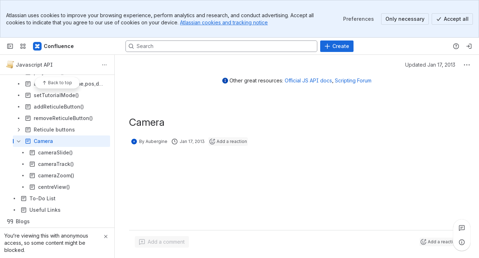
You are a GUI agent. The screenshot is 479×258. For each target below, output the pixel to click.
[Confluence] (54, 46)
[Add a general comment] (162, 242)
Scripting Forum (353, 80)
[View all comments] (462, 228)
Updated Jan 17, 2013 (430, 65)
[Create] (337, 46)
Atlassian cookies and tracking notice (224, 22)
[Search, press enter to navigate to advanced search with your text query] (221, 46)
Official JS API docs (308, 80)
